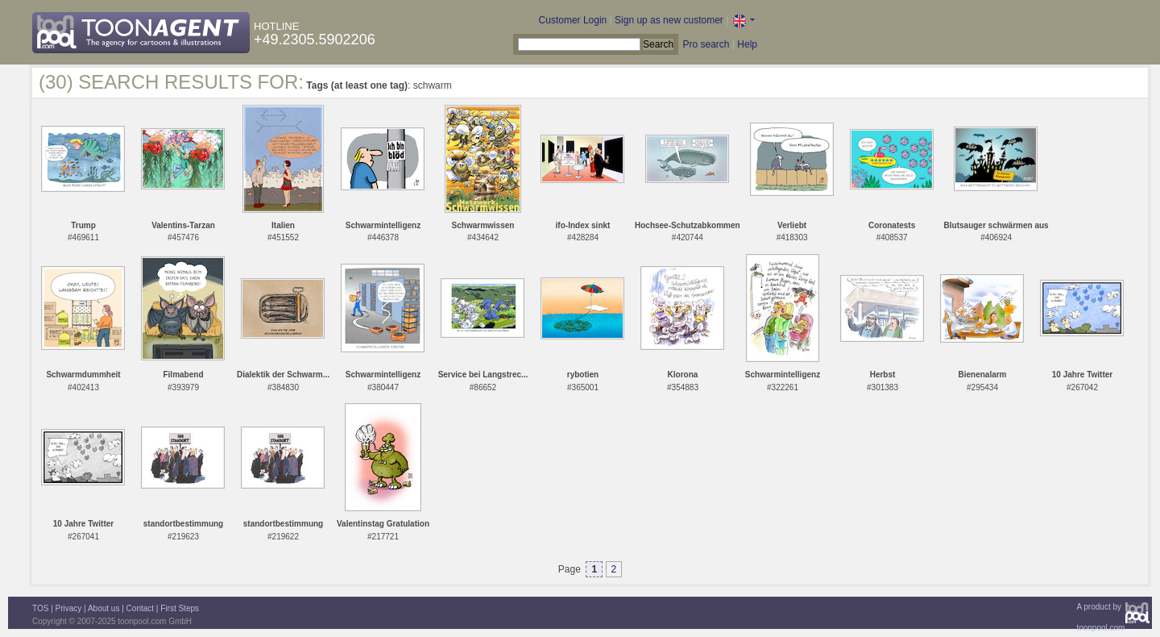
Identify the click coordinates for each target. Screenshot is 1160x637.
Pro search (705, 44)
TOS (40, 608)
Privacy (69, 608)
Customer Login (573, 20)
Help (747, 44)
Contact (140, 608)
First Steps (179, 608)
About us (103, 608)
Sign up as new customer (669, 20)
